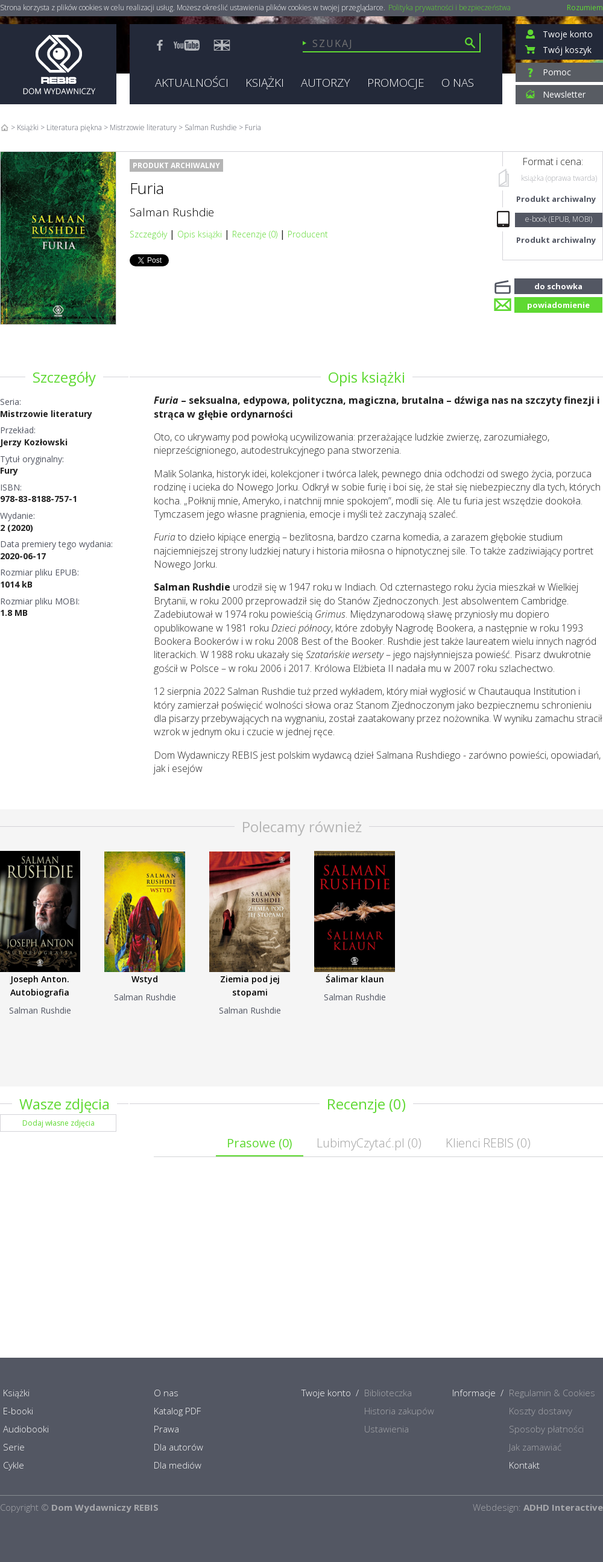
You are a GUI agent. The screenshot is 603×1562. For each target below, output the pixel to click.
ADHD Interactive (563, 1507)
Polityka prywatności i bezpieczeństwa (449, 8)
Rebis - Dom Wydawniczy (58, 64)
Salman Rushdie (172, 212)
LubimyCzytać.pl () (369, 1143)
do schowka (558, 285)
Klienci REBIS (488, 1143)
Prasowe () (259, 1143)
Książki (28, 127)
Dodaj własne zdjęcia (58, 1123)
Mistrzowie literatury (46, 413)
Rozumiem (585, 7)
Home (4, 127)
